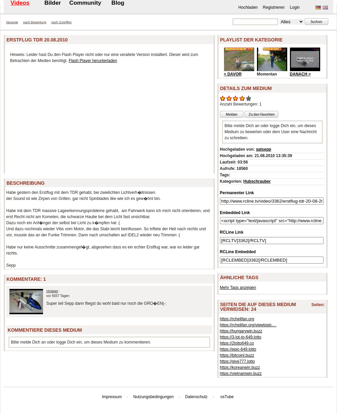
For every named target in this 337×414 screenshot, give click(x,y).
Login (295, 7)
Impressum (112, 396)
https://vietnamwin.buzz (241, 373)
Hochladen (248, 7)
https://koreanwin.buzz (240, 367)
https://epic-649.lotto (238, 349)
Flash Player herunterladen (93, 60)
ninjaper (52, 291)
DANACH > (300, 74)
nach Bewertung (34, 22)
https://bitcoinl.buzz (237, 355)
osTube (227, 396)
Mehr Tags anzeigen (238, 287)
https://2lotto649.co (237, 343)
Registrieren (274, 7)
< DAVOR (233, 74)
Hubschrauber (257, 181)
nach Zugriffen (61, 22)
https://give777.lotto (237, 361)
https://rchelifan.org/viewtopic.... (248, 325)
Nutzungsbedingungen (153, 396)
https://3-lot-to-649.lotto (240, 337)
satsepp (263, 149)
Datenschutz (196, 396)
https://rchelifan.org (237, 319)
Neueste (12, 22)
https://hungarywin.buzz (241, 331)
